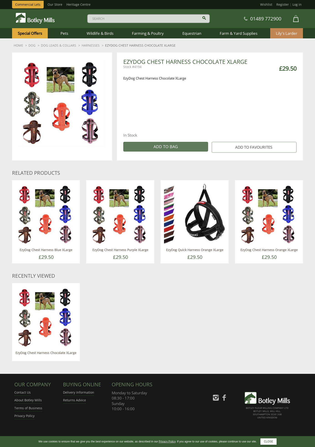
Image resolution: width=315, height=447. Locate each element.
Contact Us (22, 392)
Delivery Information (78, 392)
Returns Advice (74, 400)
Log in (297, 4)
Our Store (55, 4)
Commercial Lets (27, 4)
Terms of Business (28, 408)
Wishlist (266, 4)
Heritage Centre (78, 4)
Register (282, 4)
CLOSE (268, 441)
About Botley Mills (28, 400)
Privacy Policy (24, 416)
